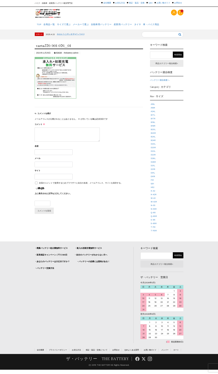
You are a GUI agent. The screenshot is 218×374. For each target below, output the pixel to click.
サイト (37, 173)
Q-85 (153, 216)
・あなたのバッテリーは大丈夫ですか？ (52, 265)
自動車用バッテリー (112, 25)
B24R (153, 144)
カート (176, 354)
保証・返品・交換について (96, 354)
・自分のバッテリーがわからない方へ (90, 258)
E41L (153, 176)
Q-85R (154, 219)
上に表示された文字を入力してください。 (53, 196)
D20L (153, 147)
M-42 (153, 201)
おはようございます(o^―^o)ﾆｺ (70, 37)
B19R (153, 129)
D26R (153, 165)
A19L (153, 107)
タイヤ (153, 25)
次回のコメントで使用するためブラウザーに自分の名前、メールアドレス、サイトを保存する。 (81, 186)
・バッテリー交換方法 (44, 271)
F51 (152, 183)
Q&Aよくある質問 (131, 354)
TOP (39, 25)
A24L (153, 115)
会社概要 (107, 3)
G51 (152, 187)
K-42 (153, 194)
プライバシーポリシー (58, 354)
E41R (153, 180)
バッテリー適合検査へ (159, 83)
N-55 (153, 209)
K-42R (153, 198)
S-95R (154, 227)
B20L (153, 133)
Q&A (150, 3)
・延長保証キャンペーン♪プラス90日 (51, 258)
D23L (153, 154)
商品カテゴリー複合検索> (166, 66)
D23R (153, 158)
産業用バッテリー (136, 25)
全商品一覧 (52, 25)
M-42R (154, 205)
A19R (153, 111)
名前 (37, 149)
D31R (153, 173)
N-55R (154, 212)
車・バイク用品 (169, 25)
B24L (153, 140)
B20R (153, 136)
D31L (153, 169)
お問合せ (178, 3)
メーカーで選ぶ (89, 25)
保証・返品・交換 (136, 3)
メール (37, 161)
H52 (152, 191)
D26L (153, 162)
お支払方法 (120, 3)
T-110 (153, 230)
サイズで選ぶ (70, 25)
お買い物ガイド (163, 3)
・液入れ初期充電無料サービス (88, 251)
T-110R (154, 234)
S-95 (153, 223)
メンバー (165, 354)
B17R (153, 122)
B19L (153, 126)
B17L (153, 118)
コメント (40, 127)
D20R (153, 151)
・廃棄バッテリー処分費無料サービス (51, 251)
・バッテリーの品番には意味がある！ (93, 265)
